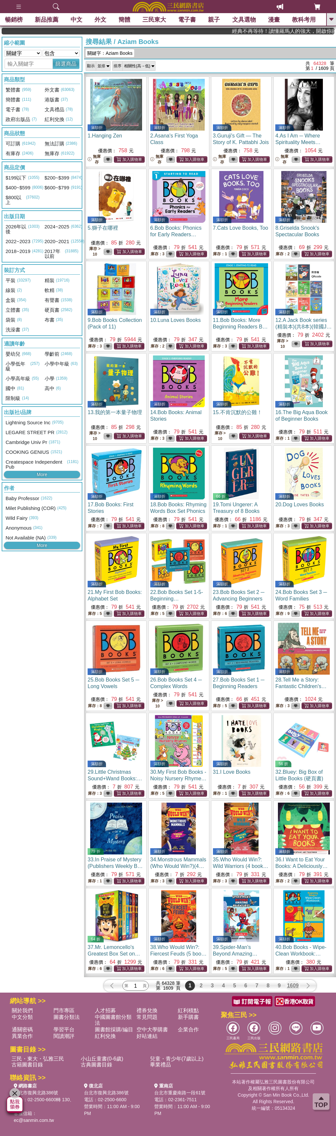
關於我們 (22, 1010)
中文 (76, 19)
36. (301, 866)
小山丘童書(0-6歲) (102, 1059)
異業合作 (22, 1036)
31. (232, 772)
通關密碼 (22, 1029)
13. (115, 412)
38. (178, 953)
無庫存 (94, 159)
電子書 (187, 19)
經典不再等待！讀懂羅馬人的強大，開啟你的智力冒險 (299, 31)
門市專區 (63, 1010)
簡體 (124, 19)
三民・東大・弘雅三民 (37, 1059)
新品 (46, 19)
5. (103, 228)
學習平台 (63, 1029)
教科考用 (304, 19)
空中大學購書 (152, 1029)
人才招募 (105, 1010)
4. (298, 142)
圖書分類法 (66, 1017)
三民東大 (154, 19)
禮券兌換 (147, 1010)
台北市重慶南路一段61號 (179, 1092)
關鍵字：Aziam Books (110, 53)
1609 (293, 985)
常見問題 (147, 1017)
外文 (100, 19)
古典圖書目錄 (96, 1064)
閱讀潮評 (63, 1036)
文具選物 (244, 19)
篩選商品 (65, 64)
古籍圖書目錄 (27, 1064)
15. (237, 412)
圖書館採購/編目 (114, 1029)
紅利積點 (188, 1010)
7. (240, 228)
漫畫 (274, 19)
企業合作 (188, 1029)
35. (240, 866)
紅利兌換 (105, 1036)
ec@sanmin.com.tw (34, 1120)
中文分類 (22, 1017)
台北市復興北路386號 (36, 1092)
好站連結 (147, 1036)
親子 (214, 19)
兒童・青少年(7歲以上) (177, 1059)
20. (299, 504)
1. (105, 135)
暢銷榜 (14, 19)
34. (178, 866)
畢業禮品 (160, 1064)
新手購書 (188, 1017)
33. (116, 866)
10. (175, 320)
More (42, 474)
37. (114, 953)
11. (240, 326)
